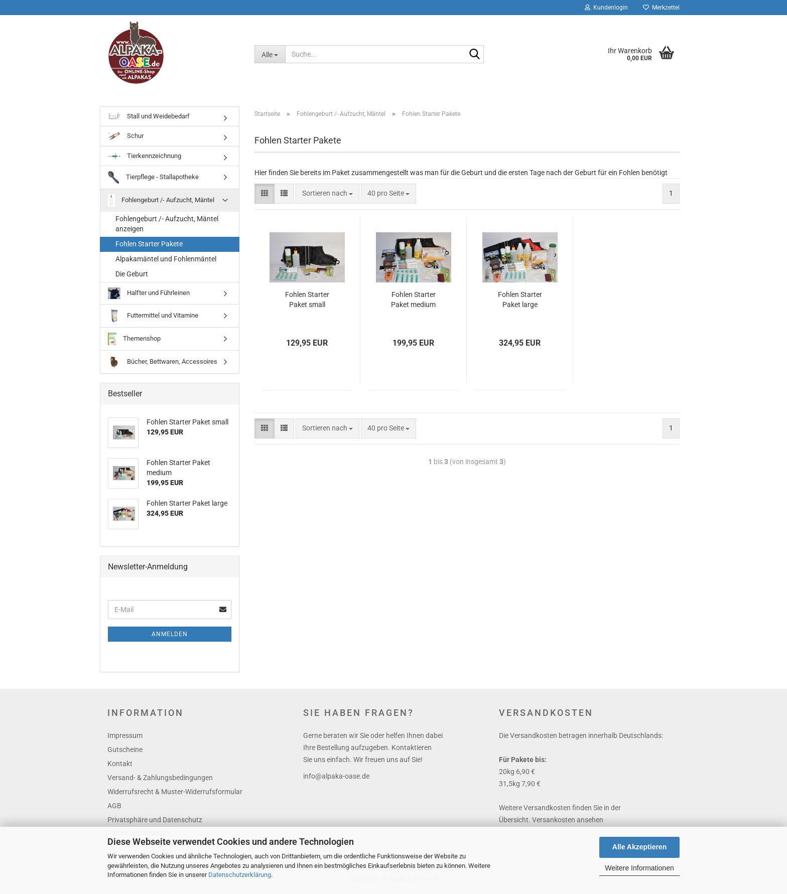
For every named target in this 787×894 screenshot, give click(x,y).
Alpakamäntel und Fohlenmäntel (165, 261)
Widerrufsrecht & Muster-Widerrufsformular (174, 794)
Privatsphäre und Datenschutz (154, 822)
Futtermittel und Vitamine (153, 317)
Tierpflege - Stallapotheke (153, 179)
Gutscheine (125, 752)
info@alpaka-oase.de (336, 778)
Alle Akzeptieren (639, 847)
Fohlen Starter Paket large (520, 301)
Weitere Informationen (639, 868)
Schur (126, 138)
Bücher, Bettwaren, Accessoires (162, 363)
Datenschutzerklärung (239, 874)
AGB (114, 808)
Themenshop (134, 340)
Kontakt (120, 766)
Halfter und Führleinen (149, 295)
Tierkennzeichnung (144, 157)
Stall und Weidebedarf (149, 118)
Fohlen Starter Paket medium (413, 301)
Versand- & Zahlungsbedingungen (160, 780)
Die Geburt (131, 276)
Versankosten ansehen (567, 822)
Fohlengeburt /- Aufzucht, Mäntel (161, 202)
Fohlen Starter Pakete (149, 246)
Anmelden (170, 636)
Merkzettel (661, 7)
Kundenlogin (606, 7)
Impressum (125, 737)
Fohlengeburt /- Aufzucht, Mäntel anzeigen (166, 226)
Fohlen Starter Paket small (307, 301)
